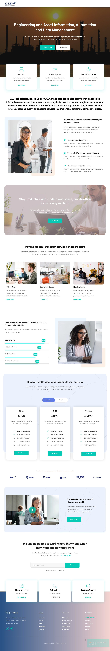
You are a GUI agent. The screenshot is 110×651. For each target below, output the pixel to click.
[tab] (48, 400)
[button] (32, 510)
